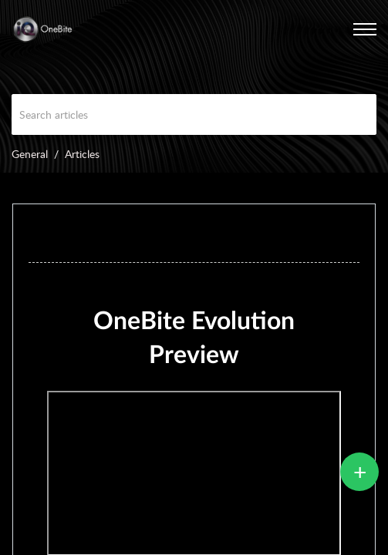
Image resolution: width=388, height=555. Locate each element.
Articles (82, 153)
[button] (345, 29)
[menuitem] (345, 29)
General (30, 153)
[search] (194, 114)
